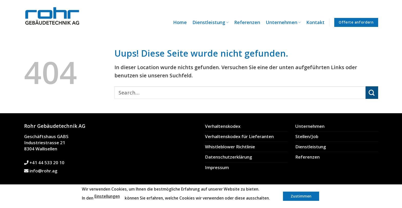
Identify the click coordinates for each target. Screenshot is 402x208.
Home (180, 22)
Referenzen (247, 22)
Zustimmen (301, 196)
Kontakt (315, 22)
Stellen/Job (306, 136)
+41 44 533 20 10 (44, 162)
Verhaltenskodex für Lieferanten (239, 136)
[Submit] (372, 92)
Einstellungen (107, 196)
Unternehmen (283, 22)
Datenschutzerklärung (228, 157)
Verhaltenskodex (222, 126)
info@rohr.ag (40, 171)
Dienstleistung (210, 22)
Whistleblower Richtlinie (230, 147)
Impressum (217, 167)
